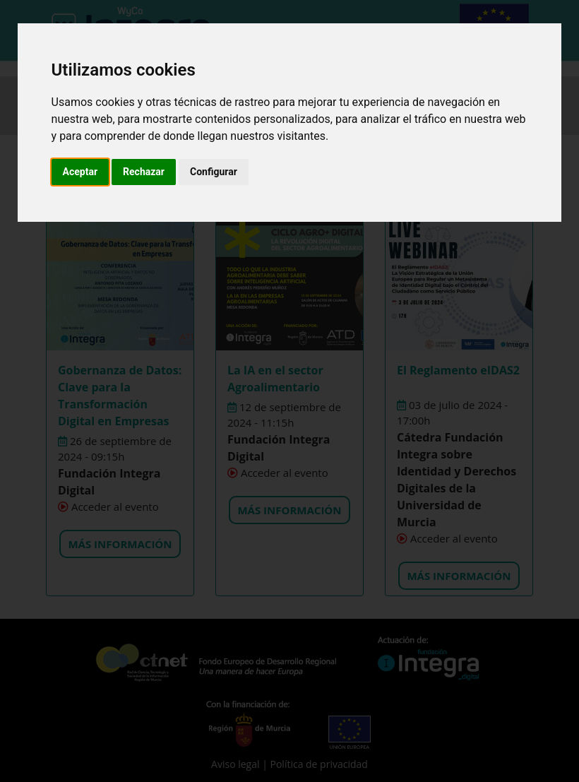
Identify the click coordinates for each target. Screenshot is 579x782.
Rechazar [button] (144, 171)
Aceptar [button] (80, 171)
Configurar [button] (213, 171)
